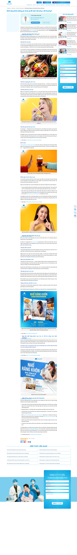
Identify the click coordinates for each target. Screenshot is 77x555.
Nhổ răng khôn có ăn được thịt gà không (33, 140)
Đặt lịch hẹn (46, 22)
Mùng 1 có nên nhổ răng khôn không (33, 355)
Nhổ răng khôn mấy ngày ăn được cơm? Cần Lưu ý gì (49, 456)
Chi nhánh (68, 4)
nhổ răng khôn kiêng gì (33, 428)
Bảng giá (43, 4)
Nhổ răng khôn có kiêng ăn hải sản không (33, 201)
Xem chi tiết (69, 22)
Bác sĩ (34, 4)
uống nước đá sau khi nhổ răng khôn (33, 193)
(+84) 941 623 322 (62, 2)
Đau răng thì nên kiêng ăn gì (31, 333)
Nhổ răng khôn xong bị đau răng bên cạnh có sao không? (50, 453)
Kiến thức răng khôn (20, 8)
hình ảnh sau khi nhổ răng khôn (50, 416)
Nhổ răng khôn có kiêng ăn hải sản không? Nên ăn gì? (49, 460)
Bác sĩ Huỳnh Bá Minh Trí (37, 17)
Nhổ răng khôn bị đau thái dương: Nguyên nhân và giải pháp (18, 463)
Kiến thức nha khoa (60, 4)
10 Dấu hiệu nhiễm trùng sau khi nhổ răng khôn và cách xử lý (18, 460)
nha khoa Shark (35, 241)
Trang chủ (9, 8)
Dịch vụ (38, 4)
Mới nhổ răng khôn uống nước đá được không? (48, 449)
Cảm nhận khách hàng (50, 4)
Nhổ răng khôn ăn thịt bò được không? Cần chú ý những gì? (18, 453)
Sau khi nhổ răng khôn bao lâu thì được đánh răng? (16, 449)
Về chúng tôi (29, 4)
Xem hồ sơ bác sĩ (35, 22)
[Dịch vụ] (68, 75)
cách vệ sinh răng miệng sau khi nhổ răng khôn (33, 414)
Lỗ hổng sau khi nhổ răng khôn (35, 434)
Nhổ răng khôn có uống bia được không (27, 144)
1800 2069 (57, 2)
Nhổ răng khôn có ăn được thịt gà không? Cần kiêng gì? (50, 463)
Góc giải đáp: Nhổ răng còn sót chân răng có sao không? (17, 456)
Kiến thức (13, 8)
